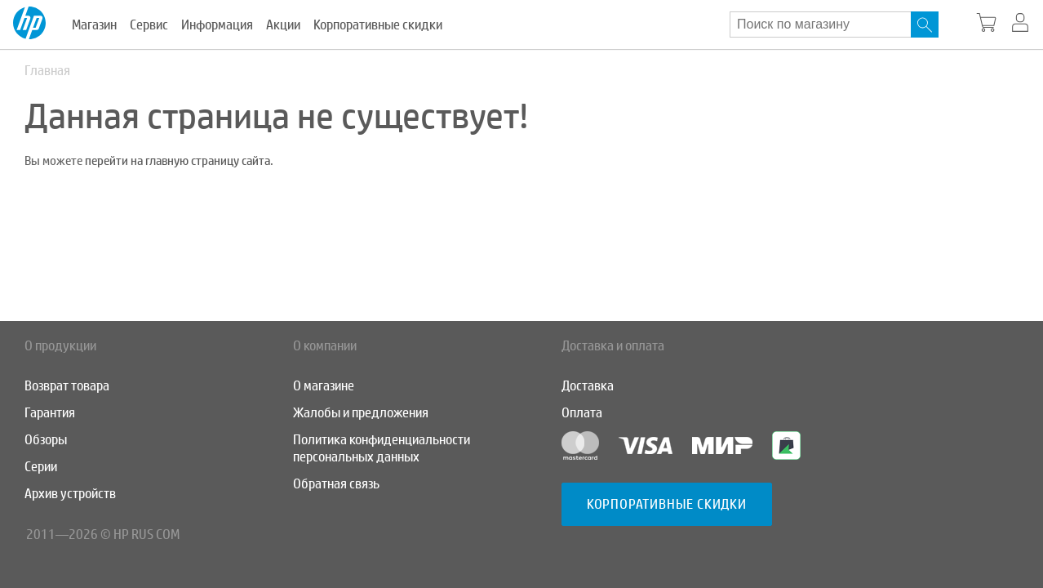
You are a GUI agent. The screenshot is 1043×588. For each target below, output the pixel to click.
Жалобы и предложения (360, 412)
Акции (283, 24)
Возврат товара (66, 385)
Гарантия (49, 412)
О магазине (323, 385)
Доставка (587, 385)
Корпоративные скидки (377, 24)
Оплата (581, 412)
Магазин (94, 24)
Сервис (149, 24)
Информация (217, 24)
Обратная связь (336, 483)
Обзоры (45, 439)
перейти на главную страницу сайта (177, 161)
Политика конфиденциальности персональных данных (381, 448)
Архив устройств (70, 493)
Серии (40, 466)
